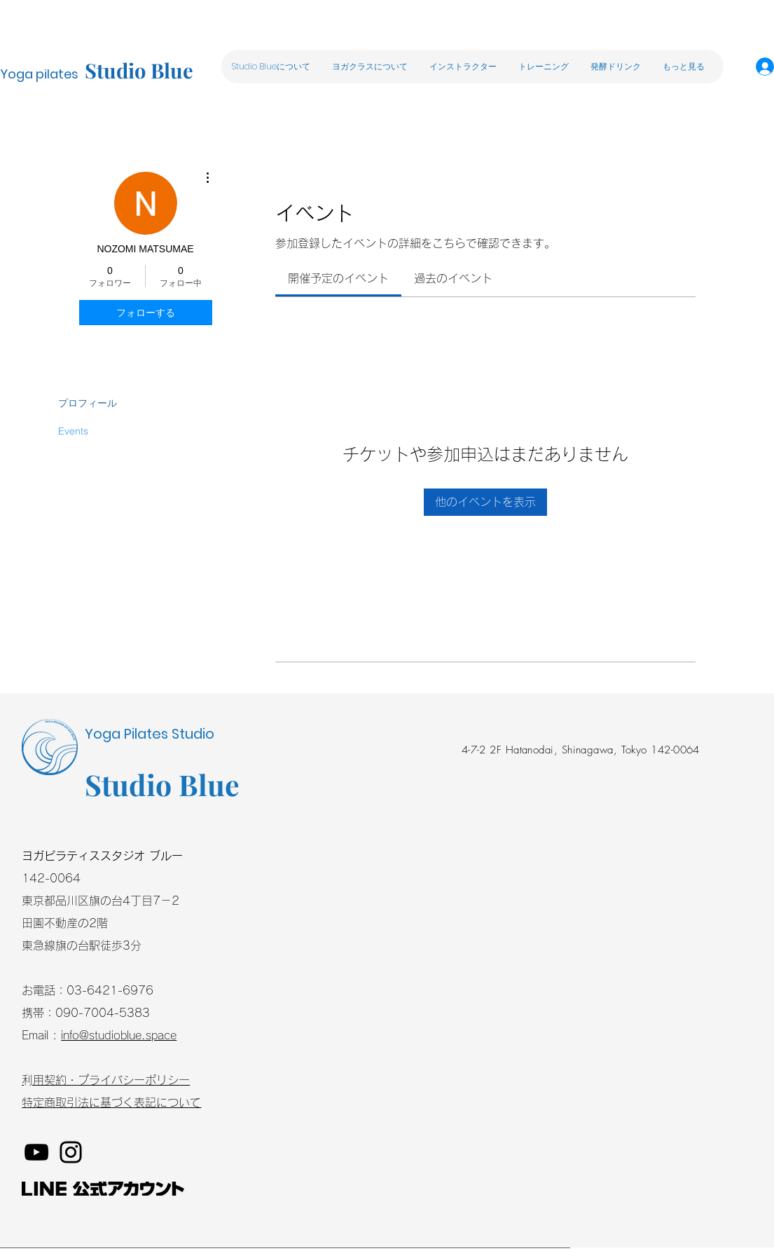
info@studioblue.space (119, 1035)
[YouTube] (36, 1152)
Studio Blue (139, 70)
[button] (369, 66)
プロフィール (87, 403)
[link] (338, 278)
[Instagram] (70, 1152)
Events (73, 431)
